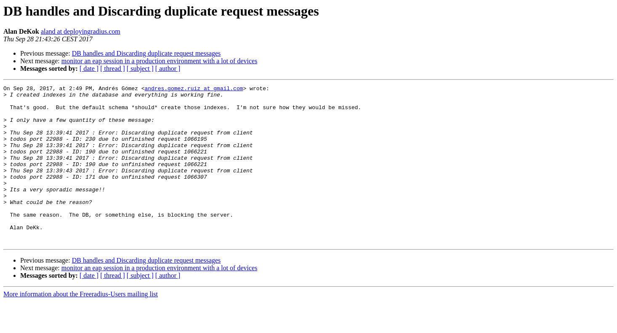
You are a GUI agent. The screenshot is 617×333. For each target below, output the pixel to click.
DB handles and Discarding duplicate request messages (146, 53)
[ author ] (168, 68)
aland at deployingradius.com (80, 31)
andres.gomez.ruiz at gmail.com (193, 89)
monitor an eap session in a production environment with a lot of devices (159, 60)
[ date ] (89, 68)
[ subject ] (140, 68)
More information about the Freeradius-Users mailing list (80, 325)
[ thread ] (112, 68)
